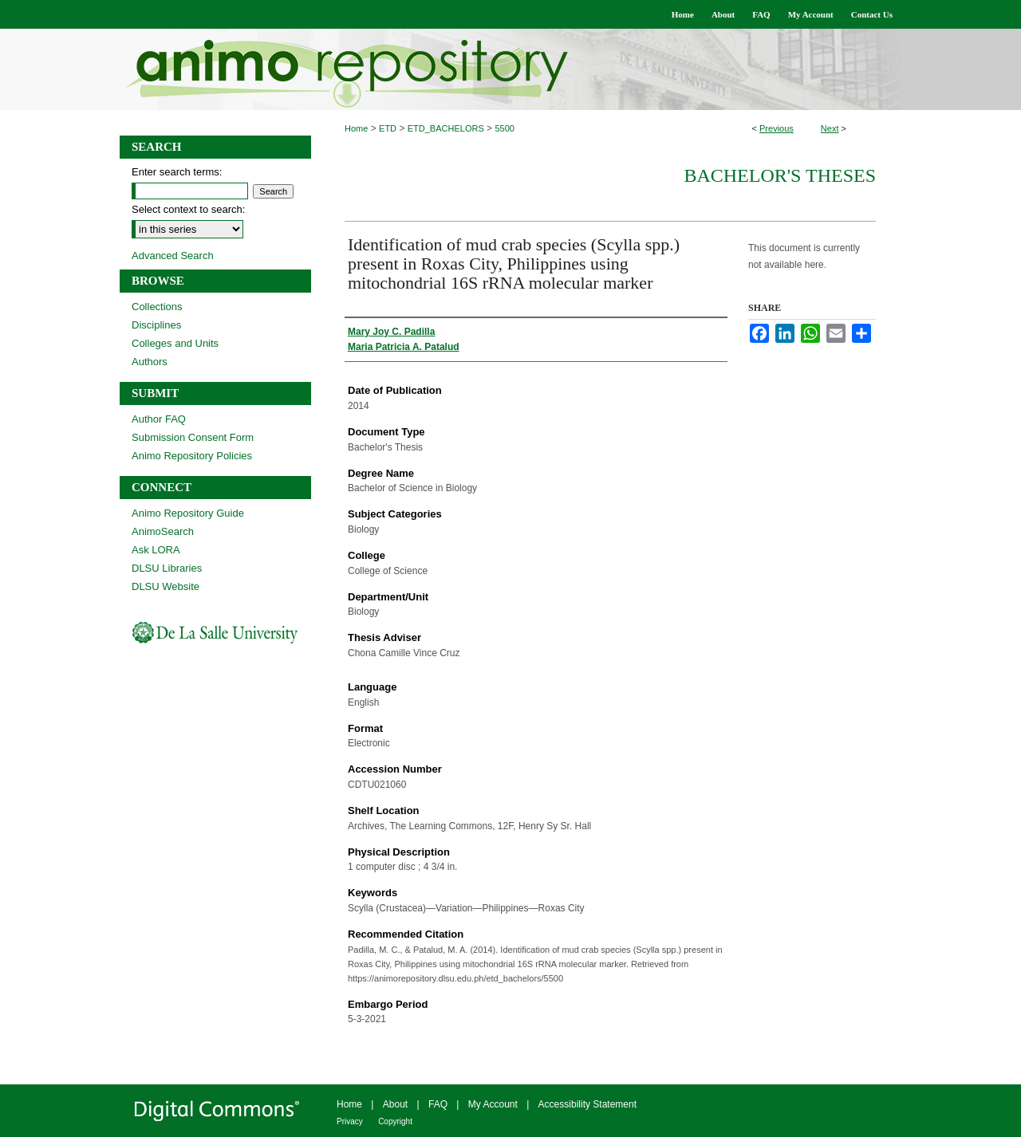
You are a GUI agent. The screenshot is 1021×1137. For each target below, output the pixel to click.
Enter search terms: (177, 172)
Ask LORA (156, 550)
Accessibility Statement (587, 1104)
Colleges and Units (175, 343)
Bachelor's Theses (780, 175)
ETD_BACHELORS (446, 128)
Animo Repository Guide (188, 513)
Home (356, 128)
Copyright (395, 1121)
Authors (150, 362)
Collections (157, 307)
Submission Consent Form (193, 437)
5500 (504, 128)
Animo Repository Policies (192, 456)
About (395, 1104)
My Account (493, 1104)
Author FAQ (159, 419)
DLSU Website (165, 586)
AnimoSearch (163, 531)
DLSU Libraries (167, 568)
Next (830, 128)
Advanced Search (173, 256)
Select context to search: (188, 209)
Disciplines (156, 325)
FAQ (437, 1104)
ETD (387, 128)
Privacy (350, 1121)
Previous (776, 128)
